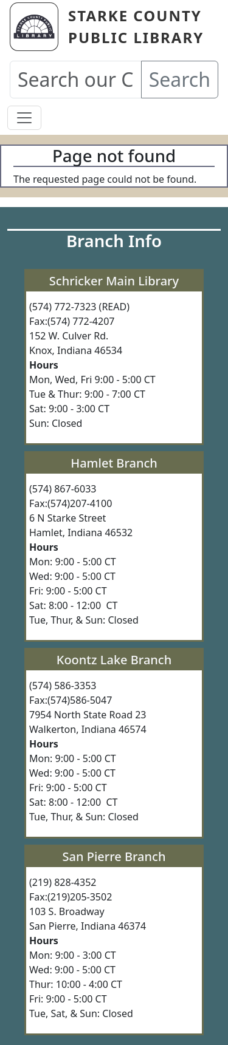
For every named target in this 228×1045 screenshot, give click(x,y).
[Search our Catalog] (76, 79)
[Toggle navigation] (24, 118)
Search (179, 79)
